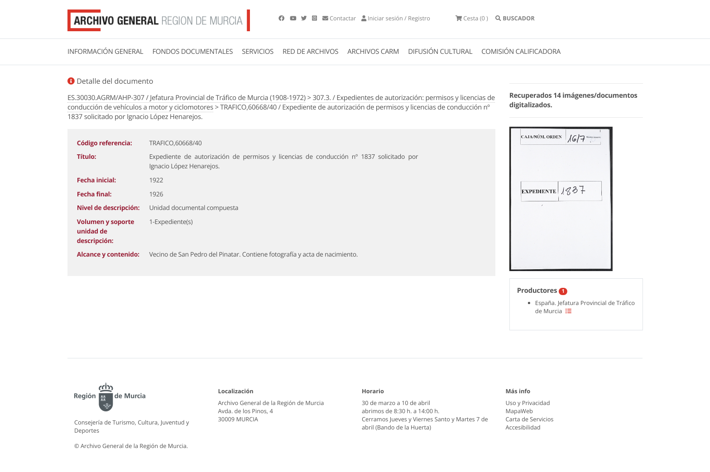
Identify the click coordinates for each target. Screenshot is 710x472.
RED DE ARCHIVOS (310, 51)
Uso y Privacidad (528, 403)
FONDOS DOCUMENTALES (192, 51)
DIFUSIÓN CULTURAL (440, 51)
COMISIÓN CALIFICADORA (521, 51)
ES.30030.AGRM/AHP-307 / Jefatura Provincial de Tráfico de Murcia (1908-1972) (186, 97)
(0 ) (472, 18)
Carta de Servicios (530, 419)
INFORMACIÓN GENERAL (105, 51)
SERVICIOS (257, 51)
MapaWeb (519, 411)
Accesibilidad (523, 427)
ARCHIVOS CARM (373, 51)
